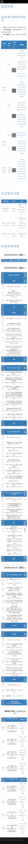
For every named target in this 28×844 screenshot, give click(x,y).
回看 (25, 286)
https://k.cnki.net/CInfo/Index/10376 (22, 56)
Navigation (2, 1)
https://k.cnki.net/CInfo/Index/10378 (22, 76)
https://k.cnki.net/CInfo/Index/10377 (22, 135)
